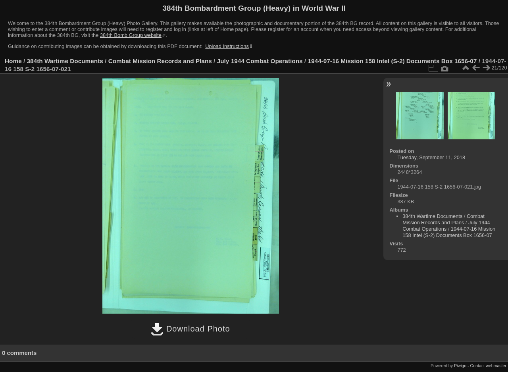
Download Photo (190, 328)
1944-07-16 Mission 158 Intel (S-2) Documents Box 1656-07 (392, 61)
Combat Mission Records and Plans (160, 61)
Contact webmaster (488, 365)
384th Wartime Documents (65, 61)
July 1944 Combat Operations (260, 61)
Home (13, 61)
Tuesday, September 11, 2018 (431, 157)
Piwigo (460, 365)
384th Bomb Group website (131, 35)
